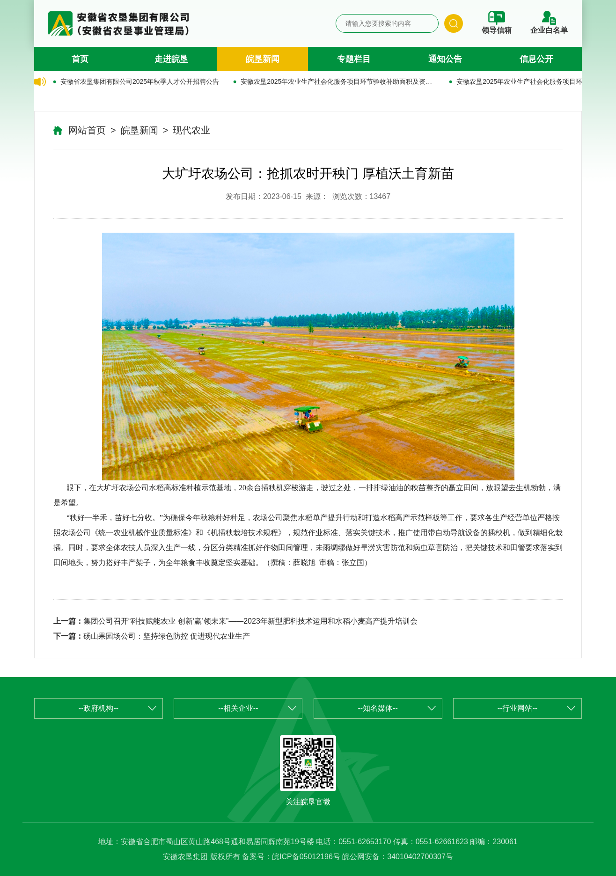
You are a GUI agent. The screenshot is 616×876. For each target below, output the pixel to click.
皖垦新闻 (262, 59)
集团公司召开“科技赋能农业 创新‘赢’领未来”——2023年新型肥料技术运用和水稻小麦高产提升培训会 (250, 621)
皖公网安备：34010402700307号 (397, 857)
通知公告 (445, 59)
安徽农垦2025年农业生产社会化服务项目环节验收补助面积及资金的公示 (338, 81)
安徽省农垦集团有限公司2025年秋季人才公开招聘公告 (139, 81)
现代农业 (191, 130)
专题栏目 (354, 59)
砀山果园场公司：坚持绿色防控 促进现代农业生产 (166, 636)
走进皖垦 (171, 59)
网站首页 (87, 130)
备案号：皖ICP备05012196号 (291, 857)
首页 (80, 59)
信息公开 (536, 59)
